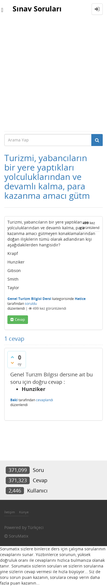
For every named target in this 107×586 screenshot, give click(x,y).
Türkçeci (36, 527)
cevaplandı (44, 400)
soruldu (31, 303)
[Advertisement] (53, 74)
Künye (24, 512)
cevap (20, 319)
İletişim (9, 512)
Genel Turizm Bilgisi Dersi (29, 298)
